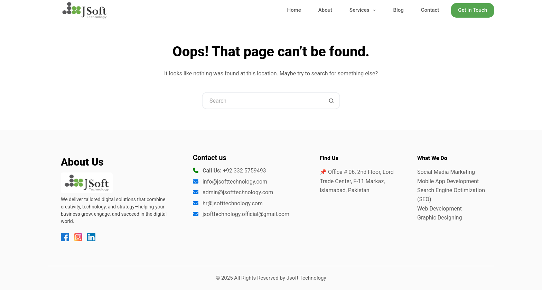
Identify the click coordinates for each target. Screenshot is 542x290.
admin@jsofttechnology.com (238, 192)
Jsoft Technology (306, 278)
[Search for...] (262, 100)
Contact (430, 10)
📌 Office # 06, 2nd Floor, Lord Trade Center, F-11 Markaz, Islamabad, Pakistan (357, 181)
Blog (398, 10)
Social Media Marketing (446, 172)
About (325, 10)
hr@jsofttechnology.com (233, 203)
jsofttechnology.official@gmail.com (246, 214)
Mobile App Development (448, 181)
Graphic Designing (439, 217)
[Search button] (331, 100)
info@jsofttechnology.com (235, 181)
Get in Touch (472, 10)
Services (364, 10)
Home (294, 10)
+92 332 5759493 (244, 170)
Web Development (439, 208)
